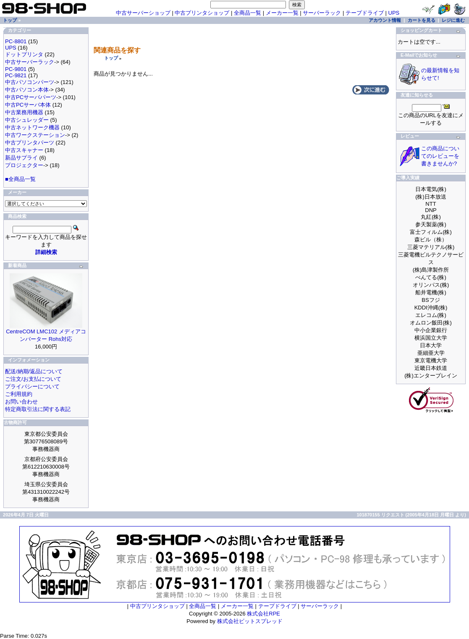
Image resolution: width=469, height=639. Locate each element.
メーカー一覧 (282, 13)
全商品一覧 (247, 13)
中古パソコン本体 (27, 89)
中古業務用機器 (24, 112)
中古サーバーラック (29, 62)
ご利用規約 (18, 394)
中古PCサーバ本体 (28, 105)
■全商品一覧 (20, 179)
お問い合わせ (21, 401)
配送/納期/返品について (34, 371)
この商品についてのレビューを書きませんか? (440, 156)
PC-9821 (15, 75)
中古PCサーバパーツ (30, 97)
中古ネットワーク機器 (32, 127)
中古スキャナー (24, 150)
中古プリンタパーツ (29, 142)
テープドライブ (365, 13)
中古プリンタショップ (202, 13)
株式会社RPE (263, 613)
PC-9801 (15, 69)
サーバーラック (322, 13)
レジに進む (453, 20)
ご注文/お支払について (33, 379)
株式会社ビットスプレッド (250, 621)
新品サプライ (21, 158)
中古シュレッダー (27, 120)
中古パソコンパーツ (29, 82)
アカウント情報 (385, 20)
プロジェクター (24, 165)
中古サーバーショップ (143, 13)
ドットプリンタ (24, 54)
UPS (394, 13)
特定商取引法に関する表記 (38, 409)
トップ (111, 57)
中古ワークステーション (35, 135)
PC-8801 (15, 41)
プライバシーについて (32, 386)
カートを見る (421, 20)
